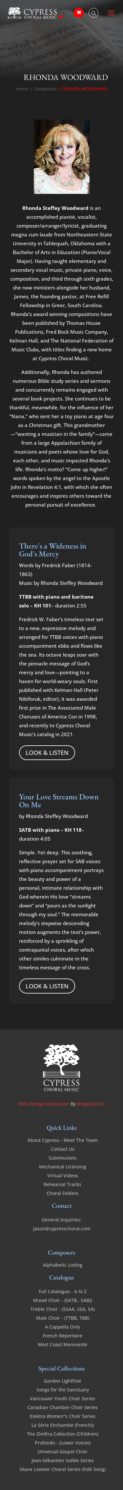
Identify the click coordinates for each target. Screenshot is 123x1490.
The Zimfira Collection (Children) (62, 1434)
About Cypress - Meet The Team (63, 1140)
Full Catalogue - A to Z (63, 1291)
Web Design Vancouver (44, 1104)
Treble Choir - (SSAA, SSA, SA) (63, 1309)
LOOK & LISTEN (47, 752)
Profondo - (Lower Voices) (63, 1443)
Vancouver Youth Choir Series (62, 1398)
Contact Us (62, 1149)
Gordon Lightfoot (62, 1381)
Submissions (62, 1158)
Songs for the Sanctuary (62, 1390)
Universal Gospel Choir (62, 1451)
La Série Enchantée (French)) (62, 1425)
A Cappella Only (62, 1327)
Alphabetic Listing (62, 1265)
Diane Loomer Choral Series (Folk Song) (63, 1469)
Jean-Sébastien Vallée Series (62, 1460)
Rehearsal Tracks (62, 1184)
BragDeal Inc (91, 1104)
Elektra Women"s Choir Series (62, 1416)
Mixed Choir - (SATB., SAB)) (62, 1300)
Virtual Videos (62, 1175)
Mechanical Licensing (62, 1167)
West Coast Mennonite (62, 1344)
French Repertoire (62, 1335)
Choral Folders (62, 1193)
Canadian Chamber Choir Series (62, 1407)
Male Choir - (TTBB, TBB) (62, 1318)
